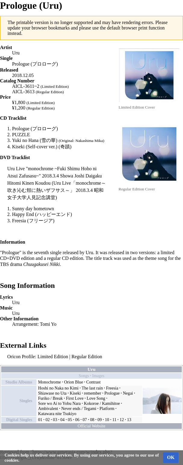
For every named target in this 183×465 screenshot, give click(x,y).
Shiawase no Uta (52, 393)
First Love (74, 398)
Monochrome (49, 382)
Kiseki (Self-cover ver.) (34, 146)
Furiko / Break (50, 398)
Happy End (23, 214)
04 (62, 419)
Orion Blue (73, 382)
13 (129, 419)
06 (77, 419)
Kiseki (75, 393)
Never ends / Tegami (78, 408)
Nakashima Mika (89, 140)
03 (55, 419)
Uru (16, 52)
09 (100, 419)
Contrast (93, 382)
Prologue (112, 393)
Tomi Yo (48, 324)
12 (121, 419)
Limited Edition (52, 356)
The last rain (92, 388)
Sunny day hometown (33, 208)
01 (40, 419)
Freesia (19, 220)
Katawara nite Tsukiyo (57, 413)
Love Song (96, 398)
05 (70, 419)
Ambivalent (48, 408)
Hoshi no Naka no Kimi (58, 388)
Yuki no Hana (25, 140)
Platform (107, 408)
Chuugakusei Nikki (41, 264)
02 (47, 419)
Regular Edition (86, 356)
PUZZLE (21, 134)
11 (114, 419)
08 (92, 419)
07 (85, 419)
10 (107, 419)
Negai (128, 393)
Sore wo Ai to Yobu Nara (59, 403)
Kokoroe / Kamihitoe (102, 403)
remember (92, 393)
